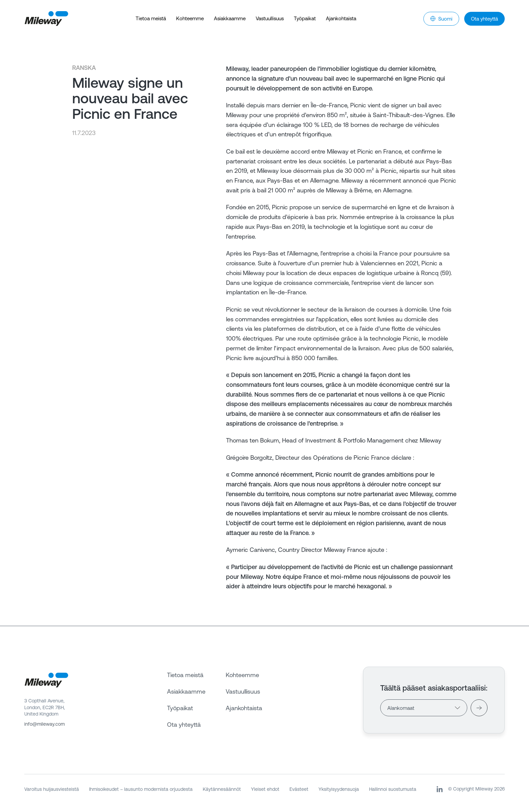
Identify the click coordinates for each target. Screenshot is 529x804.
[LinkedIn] (439, 789)
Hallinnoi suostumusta (392, 789)
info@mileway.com (44, 724)
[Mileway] (46, 18)
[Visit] (479, 707)
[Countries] (424, 708)
